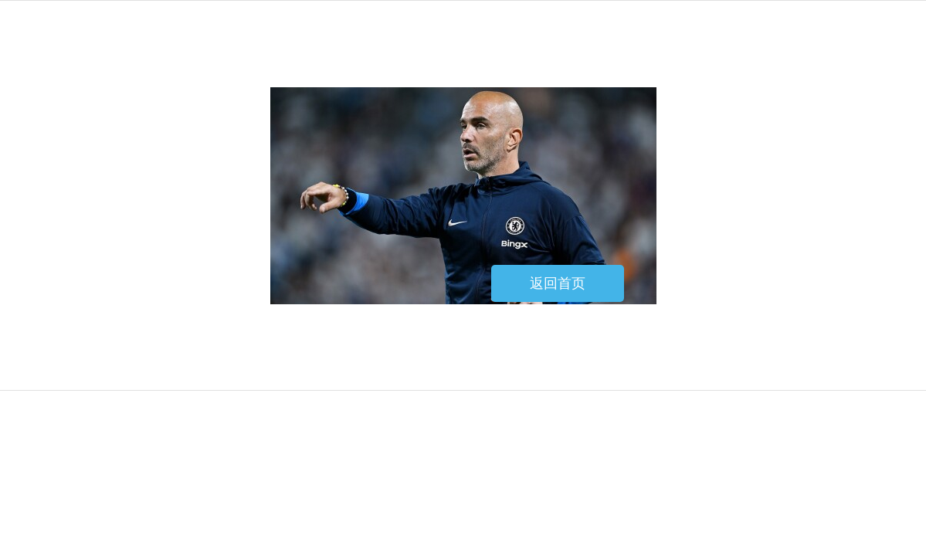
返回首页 (557, 283)
